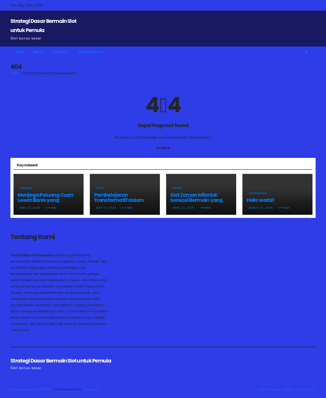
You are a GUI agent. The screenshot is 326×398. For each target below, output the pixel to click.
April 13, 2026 (184, 207)
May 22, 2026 (30, 207)
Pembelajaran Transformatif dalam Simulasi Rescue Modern (122, 200)
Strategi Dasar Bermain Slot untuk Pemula (60, 360)
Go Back (163, 148)
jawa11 (100, 187)
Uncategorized (258, 193)
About (38, 52)
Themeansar (90, 389)
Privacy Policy (91, 52)
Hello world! (260, 200)
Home (19, 52)
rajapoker (26, 187)
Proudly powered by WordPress (31, 389)
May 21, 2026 (106, 207)
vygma (50, 207)
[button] (306, 52)
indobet (177, 187)
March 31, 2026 (261, 207)
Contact (61, 52)
